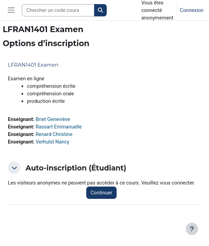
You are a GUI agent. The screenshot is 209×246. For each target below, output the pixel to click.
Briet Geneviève (53, 119)
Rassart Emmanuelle (59, 127)
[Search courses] (58, 10)
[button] (14, 168)
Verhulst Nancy (53, 142)
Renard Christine (54, 134)
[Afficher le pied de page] (192, 229)
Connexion (192, 10)
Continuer (102, 193)
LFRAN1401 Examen (33, 65)
